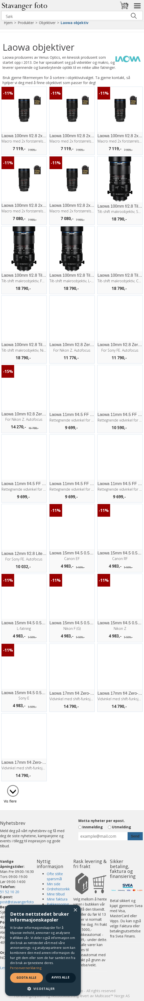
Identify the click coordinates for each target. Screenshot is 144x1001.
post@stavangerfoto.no (19, 901)
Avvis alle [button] (60, 977)
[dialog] (43, 950)
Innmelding (92, 827)
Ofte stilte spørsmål (55, 876)
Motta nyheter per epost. (101, 820)
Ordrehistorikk (58, 889)
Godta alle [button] (26, 977)
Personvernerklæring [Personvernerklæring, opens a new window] (26, 968)
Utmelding (121, 827)
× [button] (75, 910)
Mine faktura (57, 899)
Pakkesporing (58, 904)
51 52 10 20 (9, 891)
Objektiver (47, 22)
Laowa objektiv (74, 22)
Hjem (8, 22)
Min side (53, 884)
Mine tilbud (56, 894)
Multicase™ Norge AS (112, 995)
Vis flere (10, 801)
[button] (43, 988)
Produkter (26, 22)
